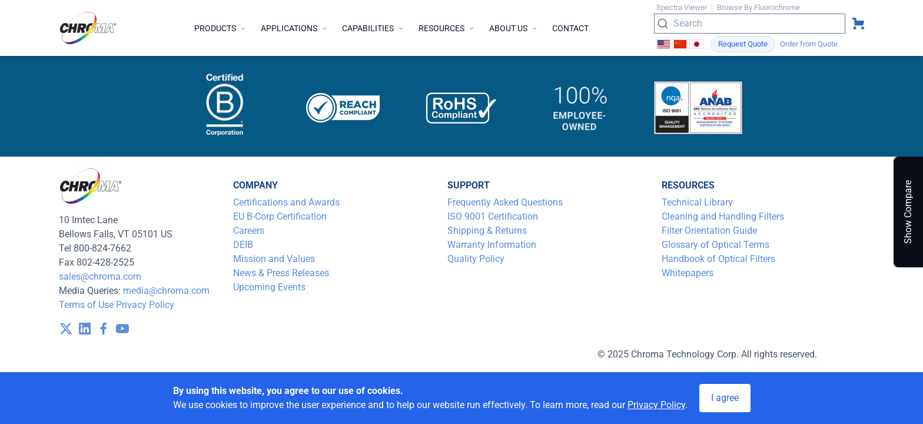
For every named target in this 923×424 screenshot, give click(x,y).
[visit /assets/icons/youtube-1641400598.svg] (122, 329)
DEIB (243, 244)
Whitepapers (687, 273)
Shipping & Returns (487, 230)
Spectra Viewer (681, 7)
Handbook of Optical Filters (718, 258)
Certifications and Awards (286, 202)
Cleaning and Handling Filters (723, 216)
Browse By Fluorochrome (758, 7)
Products (220, 28)
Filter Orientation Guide (709, 230)
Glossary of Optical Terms (715, 244)
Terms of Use (86, 304)
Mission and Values (274, 258)
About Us (513, 28)
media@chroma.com (166, 290)
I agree (725, 397)
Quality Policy (475, 258)
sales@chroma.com (100, 276)
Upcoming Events (269, 287)
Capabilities (373, 28)
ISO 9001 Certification (492, 216)
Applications (294, 28)
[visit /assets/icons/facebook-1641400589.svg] (104, 329)
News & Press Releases (281, 273)
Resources (447, 28)
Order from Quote (809, 43)
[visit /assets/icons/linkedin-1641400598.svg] (85, 329)
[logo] (88, 28)
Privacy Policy (145, 304)
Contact (570, 28)
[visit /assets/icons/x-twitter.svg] (66, 329)
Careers (248, 230)
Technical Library (697, 202)
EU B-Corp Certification (280, 216)
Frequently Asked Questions (505, 202)
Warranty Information (491, 244)
